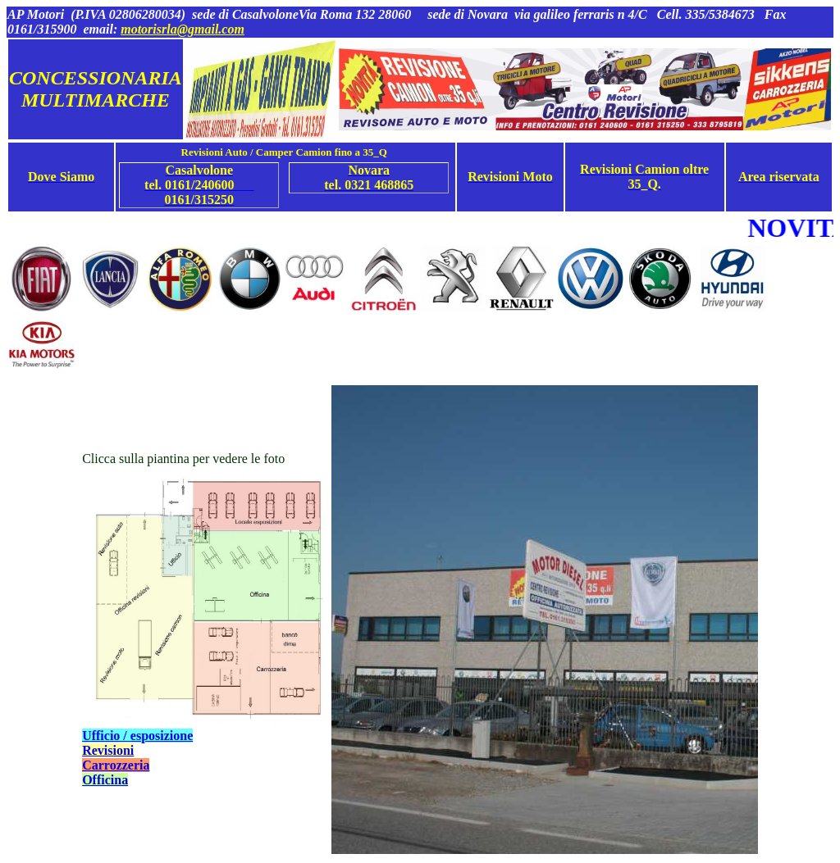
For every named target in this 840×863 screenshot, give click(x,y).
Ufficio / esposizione (137, 736)
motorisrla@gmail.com (182, 29)
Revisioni (108, 750)
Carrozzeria (115, 765)
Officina (105, 780)
